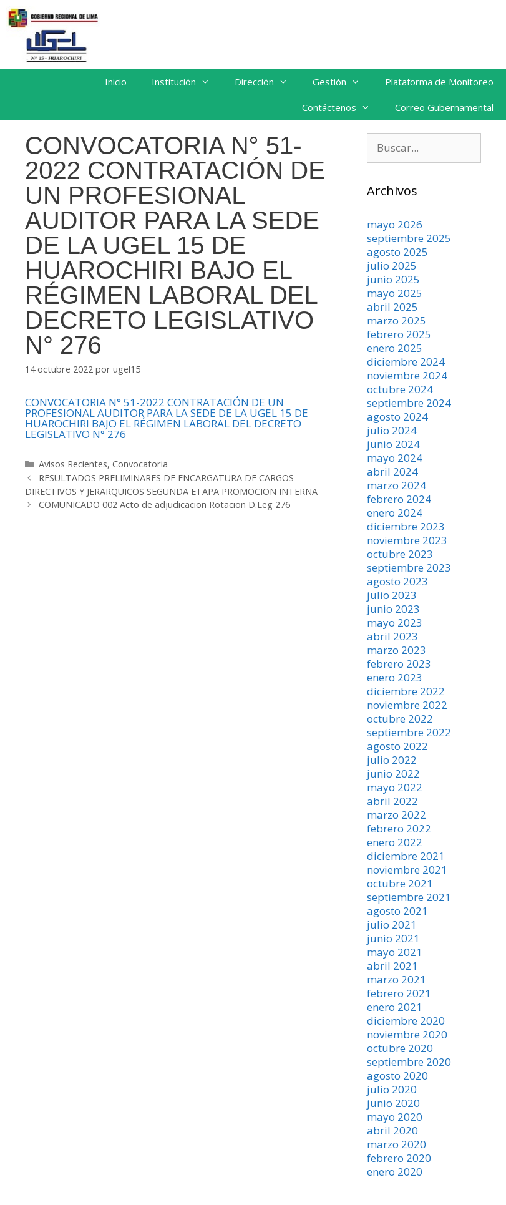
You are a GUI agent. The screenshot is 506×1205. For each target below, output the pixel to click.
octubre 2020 (400, 1048)
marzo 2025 (396, 320)
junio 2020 (393, 1103)
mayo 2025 (394, 293)
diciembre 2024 (406, 361)
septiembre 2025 (409, 238)
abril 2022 (392, 801)
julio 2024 (392, 430)
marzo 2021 (396, 979)
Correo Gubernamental (444, 107)
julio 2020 (392, 1089)
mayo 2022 (394, 787)
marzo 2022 (396, 814)
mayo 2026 (394, 224)
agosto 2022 (397, 746)
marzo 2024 (396, 485)
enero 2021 (394, 1007)
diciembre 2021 (406, 856)
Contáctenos (342, 107)
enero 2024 (394, 512)
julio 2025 (392, 265)
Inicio (116, 82)
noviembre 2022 (407, 705)
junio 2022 (393, 773)
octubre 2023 (400, 554)
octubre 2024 (400, 389)
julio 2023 (392, 595)
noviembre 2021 (407, 869)
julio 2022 (392, 760)
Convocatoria (140, 464)
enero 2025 (394, 348)
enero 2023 (394, 677)
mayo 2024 (394, 458)
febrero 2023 (399, 663)
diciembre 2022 (406, 691)
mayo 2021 (394, 952)
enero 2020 (394, 1171)
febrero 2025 (399, 334)
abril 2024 (392, 471)
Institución (187, 82)
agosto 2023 (397, 581)
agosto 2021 (397, 911)
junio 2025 (393, 279)
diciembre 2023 (406, 526)
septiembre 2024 (409, 403)
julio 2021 (392, 924)
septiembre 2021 (409, 897)
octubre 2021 (400, 883)
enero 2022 (394, 842)
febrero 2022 (399, 828)
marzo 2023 (396, 650)
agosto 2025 (397, 252)
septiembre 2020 (409, 1062)
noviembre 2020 (407, 1034)
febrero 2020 (399, 1158)
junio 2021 (393, 938)
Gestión (342, 82)
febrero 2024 (399, 499)
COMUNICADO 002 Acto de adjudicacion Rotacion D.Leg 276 (164, 504)
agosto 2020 (397, 1075)
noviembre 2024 (407, 375)
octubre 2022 (400, 718)
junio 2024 (393, 444)
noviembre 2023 (407, 540)
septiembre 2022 (409, 732)
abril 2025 (392, 307)
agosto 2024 (397, 416)
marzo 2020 (396, 1144)
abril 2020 (392, 1130)
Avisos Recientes (73, 464)
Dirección (267, 82)
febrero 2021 (399, 993)
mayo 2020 (394, 1117)
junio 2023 (393, 609)
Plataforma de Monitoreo (439, 82)
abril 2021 (392, 966)
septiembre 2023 (409, 567)
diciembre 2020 (406, 1020)
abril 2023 (392, 636)
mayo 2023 (394, 622)
